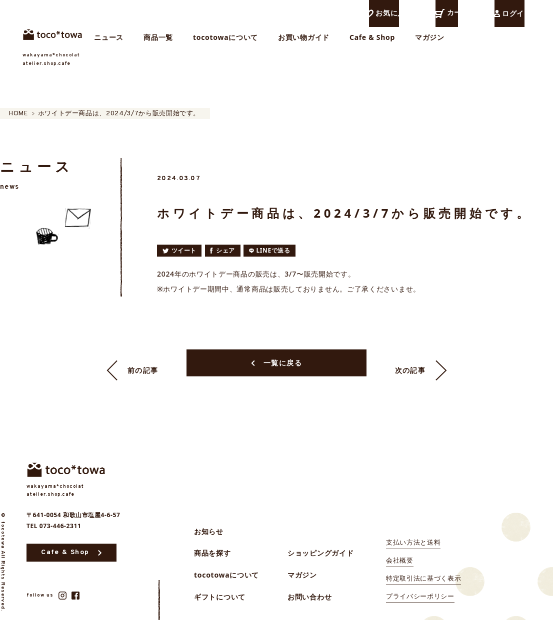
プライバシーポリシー (420, 586)
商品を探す (212, 543)
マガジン (493, 41)
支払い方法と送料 (413, 532)
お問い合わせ (310, 587)
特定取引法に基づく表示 (423, 568)
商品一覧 (221, 41)
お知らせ (209, 521)
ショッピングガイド (321, 543)
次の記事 (421, 358)
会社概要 (400, 550)
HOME (9, 114)
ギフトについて (220, 587)
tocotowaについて (289, 41)
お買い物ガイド (367, 41)
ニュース (172, 41)
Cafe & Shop (435, 41)
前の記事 (132, 358)
